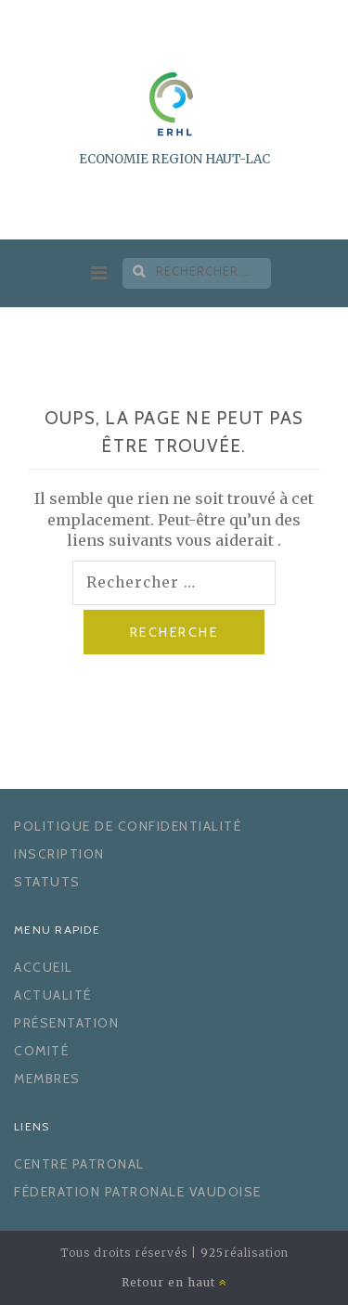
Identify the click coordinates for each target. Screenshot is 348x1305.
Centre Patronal (79, 1164)
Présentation (66, 1022)
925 (212, 1253)
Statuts (47, 881)
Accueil (43, 967)
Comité (41, 1050)
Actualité (53, 995)
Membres (47, 1078)
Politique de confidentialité (127, 826)
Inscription (59, 854)
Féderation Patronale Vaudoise (138, 1191)
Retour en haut (174, 1282)
